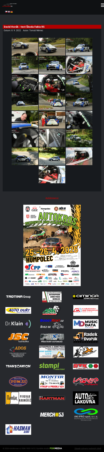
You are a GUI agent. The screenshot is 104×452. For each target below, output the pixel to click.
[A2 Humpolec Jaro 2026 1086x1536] (52, 285)
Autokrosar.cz (52, 198)
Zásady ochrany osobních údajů (87, 448)
